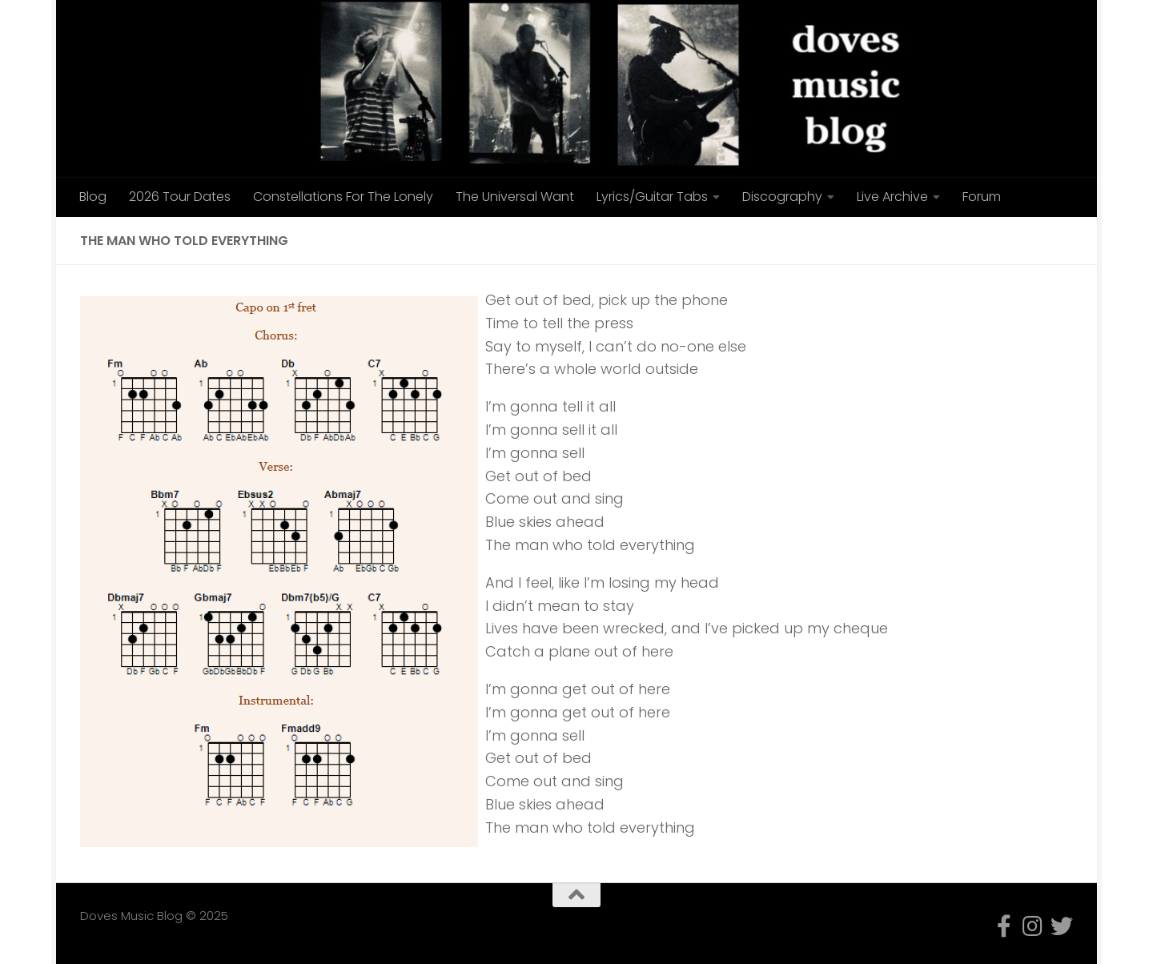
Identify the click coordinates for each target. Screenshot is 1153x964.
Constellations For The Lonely (343, 196)
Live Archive (892, 196)
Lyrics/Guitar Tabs (652, 196)
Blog (92, 196)
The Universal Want (515, 196)
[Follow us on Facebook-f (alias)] (1004, 926)
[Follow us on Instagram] (1033, 926)
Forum (981, 196)
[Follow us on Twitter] (1062, 926)
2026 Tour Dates (180, 196)
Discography (782, 196)
